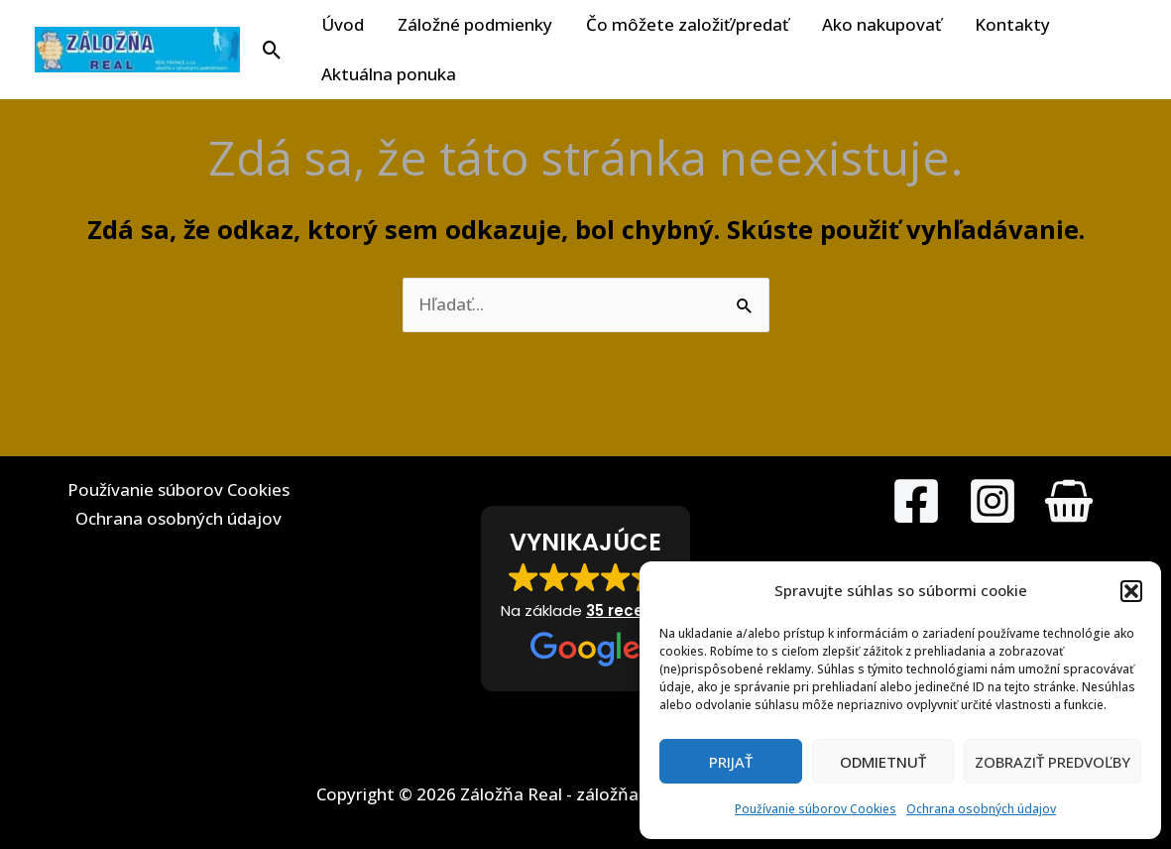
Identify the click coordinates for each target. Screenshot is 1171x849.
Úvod (342, 24)
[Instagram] (992, 501)
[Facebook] (916, 501)
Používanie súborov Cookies (815, 808)
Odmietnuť (883, 762)
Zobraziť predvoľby (1052, 762)
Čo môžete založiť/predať (687, 24)
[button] (1131, 591)
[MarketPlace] (1069, 501)
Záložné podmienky (475, 24)
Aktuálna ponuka (388, 73)
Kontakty (1012, 24)
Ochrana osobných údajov (981, 808)
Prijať (731, 762)
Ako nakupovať (881, 24)
